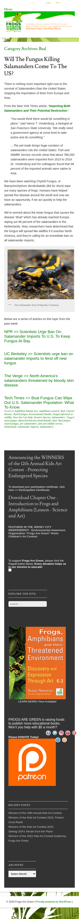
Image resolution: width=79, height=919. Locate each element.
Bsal (63, 411)
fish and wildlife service (50, 423)
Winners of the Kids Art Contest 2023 (30, 826)
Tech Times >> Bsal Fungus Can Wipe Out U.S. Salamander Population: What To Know (39, 402)
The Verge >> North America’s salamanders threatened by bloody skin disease (39, 380)
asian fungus (10, 420)
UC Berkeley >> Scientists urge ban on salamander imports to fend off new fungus (38, 358)
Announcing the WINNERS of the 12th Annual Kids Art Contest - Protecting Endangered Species (36, 467)
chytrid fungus (20, 414)
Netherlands (10, 426)
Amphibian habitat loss (26, 411)
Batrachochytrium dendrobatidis (34, 420)
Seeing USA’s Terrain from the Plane (30, 831)
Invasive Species (42, 417)
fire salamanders (28, 423)
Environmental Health (40, 414)
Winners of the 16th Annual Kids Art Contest (35, 813)
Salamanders (58, 417)
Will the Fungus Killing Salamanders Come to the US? (35, 66)
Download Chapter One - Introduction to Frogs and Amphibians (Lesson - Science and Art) (37, 507)
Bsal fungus (64, 420)
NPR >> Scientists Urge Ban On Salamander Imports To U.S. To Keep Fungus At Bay (37, 336)
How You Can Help (23, 417)
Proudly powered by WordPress (53, 901)
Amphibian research (49, 411)
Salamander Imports (28, 426)
